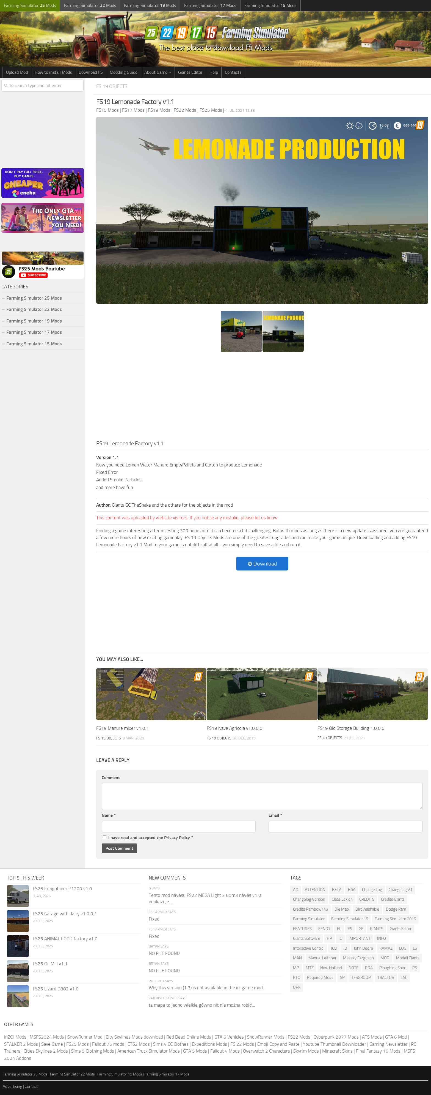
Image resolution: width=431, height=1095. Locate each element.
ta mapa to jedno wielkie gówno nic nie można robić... (202, 1004)
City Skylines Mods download (134, 1037)
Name (109, 815)
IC (340, 938)
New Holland (331, 967)
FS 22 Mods (242, 1044)
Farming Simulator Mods (29, 5)
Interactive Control (308, 948)
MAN (297, 957)
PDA (369, 967)
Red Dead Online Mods (188, 1037)
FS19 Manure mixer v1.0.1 (122, 728)
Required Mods (320, 977)
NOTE (353, 967)
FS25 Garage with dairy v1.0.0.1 (65, 913)
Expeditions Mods (209, 1044)
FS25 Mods (77, 1044)
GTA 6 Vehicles (229, 1037)
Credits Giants (393, 899)
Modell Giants (407, 957)
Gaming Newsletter (388, 1044)
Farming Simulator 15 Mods (34, 343)
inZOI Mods (15, 1037)
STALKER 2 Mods (21, 1044)
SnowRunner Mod (85, 1037)
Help (213, 72)
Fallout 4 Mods (225, 1051)
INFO (381, 938)
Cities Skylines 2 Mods (46, 1051)
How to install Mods (53, 72)
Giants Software (306, 938)
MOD (384, 957)
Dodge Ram (396, 908)
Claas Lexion (342, 899)
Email (275, 815)
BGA (351, 889)
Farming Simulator (309, 918)
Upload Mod (17, 72)
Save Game (52, 1044)
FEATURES (302, 928)
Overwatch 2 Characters (266, 1051)
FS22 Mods (299, 1037)
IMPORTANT (360, 938)
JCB (334, 948)
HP (329, 938)
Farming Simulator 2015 (395, 918)
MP (296, 967)
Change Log (372, 889)
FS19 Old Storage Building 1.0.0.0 (351, 728)
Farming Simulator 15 (349, 918)
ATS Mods (372, 1037)
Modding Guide (123, 72)
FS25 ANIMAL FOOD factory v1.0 (65, 938)
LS (415, 948)
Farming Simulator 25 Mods (34, 298)
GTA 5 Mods (195, 1051)
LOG (402, 948)
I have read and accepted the (148, 837)
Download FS (91, 72)
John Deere (363, 948)
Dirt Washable (367, 908)
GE (361, 928)
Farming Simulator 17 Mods (34, 332)
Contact (31, 1086)
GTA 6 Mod (396, 1037)
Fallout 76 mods (108, 1044)
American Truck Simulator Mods (148, 1051)
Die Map (342, 908)
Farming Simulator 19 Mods (34, 321)
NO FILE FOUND (164, 953)
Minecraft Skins (337, 1051)
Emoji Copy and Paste (278, 1044)
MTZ (310, 967)
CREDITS (366, 899)
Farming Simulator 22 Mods (34, 309)
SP (342, 977)
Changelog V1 (400, 889)
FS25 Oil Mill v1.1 (50, 963)
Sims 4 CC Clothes (171, 1044)
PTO (296, 977)
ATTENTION (315, 889)
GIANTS (376, 928)
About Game (155, 72)
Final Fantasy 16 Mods (378, 1051)
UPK (296, 987)
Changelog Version (309, 899)
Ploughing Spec (392, 967)
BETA (336, 889)
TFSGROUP (361, 977)
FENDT (324, 928)
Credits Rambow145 (310, 908)
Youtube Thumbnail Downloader (334, 1044)
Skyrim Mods (306, 1051)
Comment (111, 777)
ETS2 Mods (139, 1044)
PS (414, 967)
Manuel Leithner (322, 957)
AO (295, 889)
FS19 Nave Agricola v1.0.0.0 (235, 728)
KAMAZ (386, 948)
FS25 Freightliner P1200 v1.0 (62, 888)
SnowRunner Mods (265, 1037)
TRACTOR (385, 977)
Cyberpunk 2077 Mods (336, 1037)
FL (339, 928)
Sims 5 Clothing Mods (92, 1051)
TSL (404, 977)
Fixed (154, 918)
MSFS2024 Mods (47, 1037)
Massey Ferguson (358, 957)
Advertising (12, 1086)
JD (345, 948)
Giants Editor (190, 72)
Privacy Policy (177, 837)
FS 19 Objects (112, 86)
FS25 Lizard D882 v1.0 (56, 988)
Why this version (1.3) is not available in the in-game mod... (207, 987)
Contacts (233, 72)
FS (350, 928)
